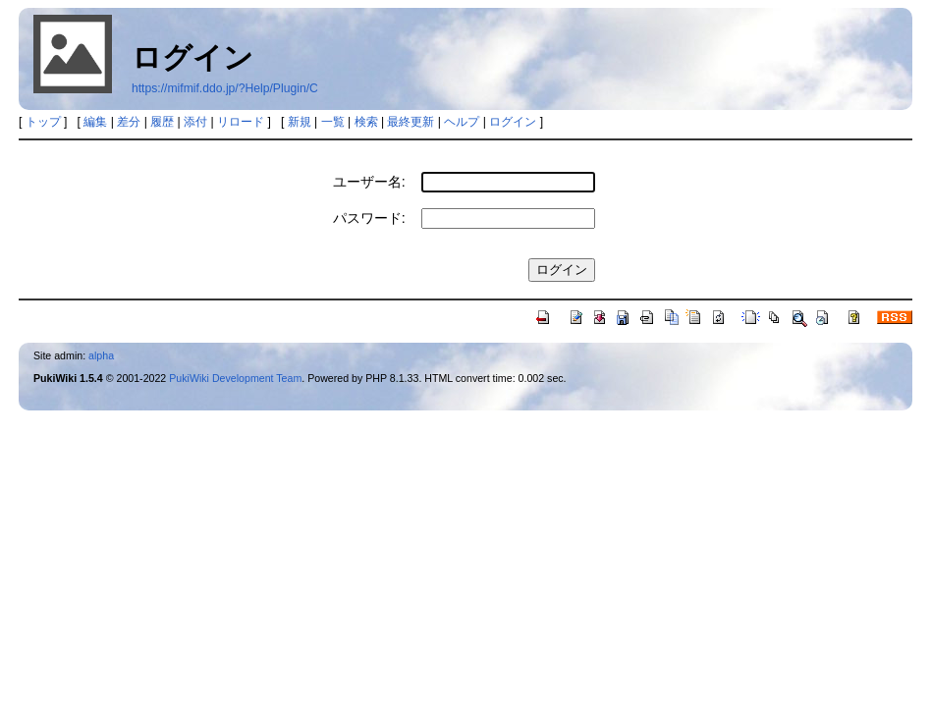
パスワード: (369, 218)
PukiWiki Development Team (235, 378)
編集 (95, 122)
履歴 (162, 122)
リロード (240, 122)
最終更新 (410, 122)
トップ (43, 122)
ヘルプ (461, 122)
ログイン (512, 122)
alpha (101, 355)
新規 (299, 122)
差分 (128, 122)
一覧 (333, 122)
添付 (195, 122)
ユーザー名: (369, 182)
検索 (366, 122)
